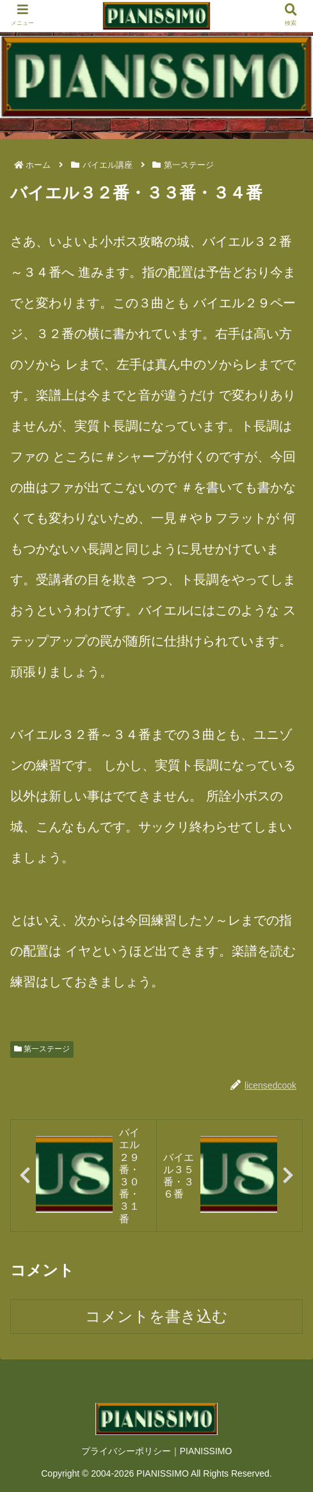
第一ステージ (42, 1048)
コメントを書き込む (156, 1316)
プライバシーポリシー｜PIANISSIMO (156, 1451)
